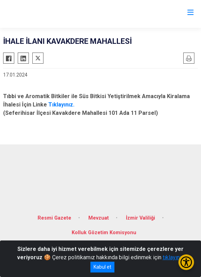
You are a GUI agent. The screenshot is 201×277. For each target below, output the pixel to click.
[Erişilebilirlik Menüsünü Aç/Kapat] (186, 262)
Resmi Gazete (54, 218)
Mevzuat (98, 218)
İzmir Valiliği (140, 218)
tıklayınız (173, 257)
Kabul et (102, 267)
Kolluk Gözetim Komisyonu (104, 233)
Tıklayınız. (61, 104)
